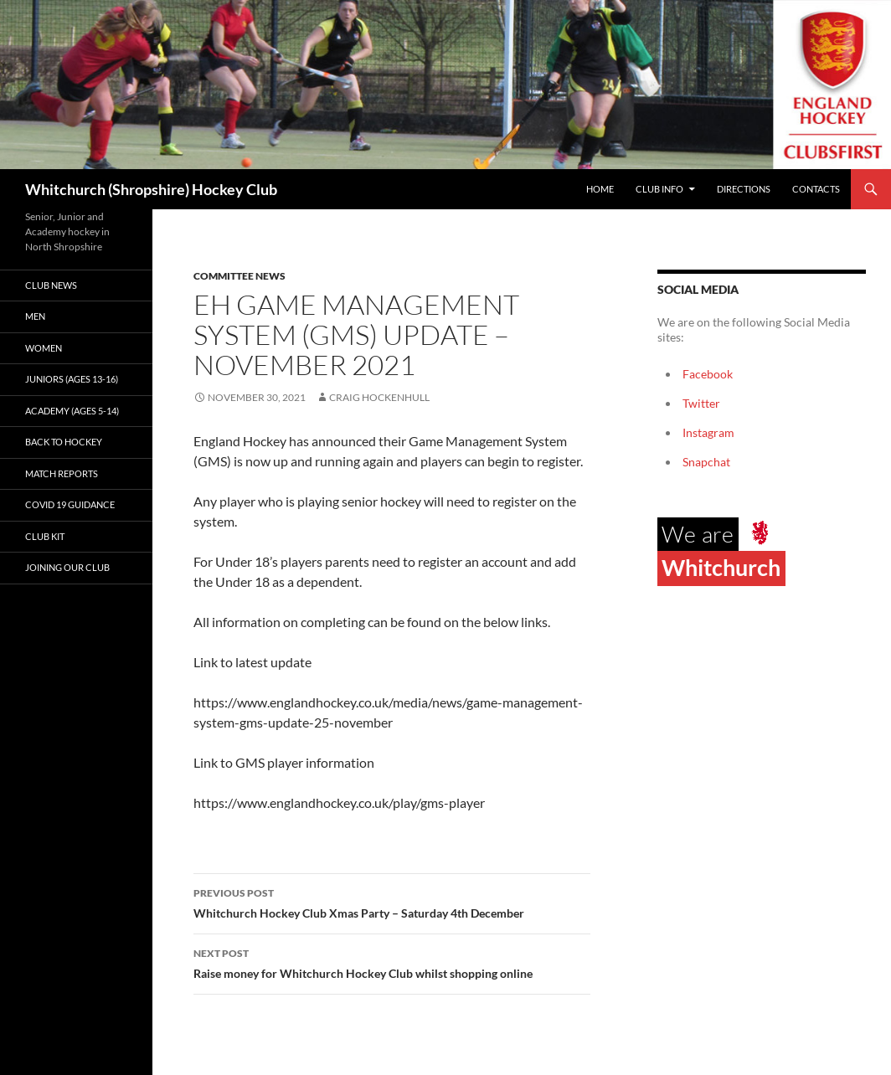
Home (600, 188)
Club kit (44, 536)
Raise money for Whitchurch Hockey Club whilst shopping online (391, 962)
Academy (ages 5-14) (72, 410)
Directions (743, 188)
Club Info (659, 188)
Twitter (701, 403)
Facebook (707, 374)
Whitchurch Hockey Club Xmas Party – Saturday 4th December (391, 901)
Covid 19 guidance (70, 504)
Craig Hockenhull (379, 397)
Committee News (239, 276)
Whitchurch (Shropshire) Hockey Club (151, 189)
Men (35, 316)
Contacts (816, 188)
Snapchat (706, 462)
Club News (51, 285)
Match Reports (61, 473)
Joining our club (67, 567)
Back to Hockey (63, 441)
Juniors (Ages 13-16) (71, 378)
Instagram (708, 432)
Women (43, 347)
